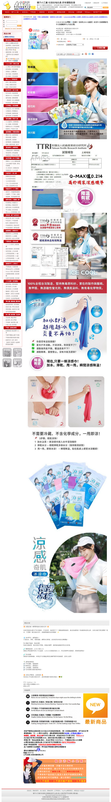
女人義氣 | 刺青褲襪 (12, 124)
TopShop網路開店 (67, 790)
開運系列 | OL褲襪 (11, 236)
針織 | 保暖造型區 (11, 85)
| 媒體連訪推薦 (60, 12)
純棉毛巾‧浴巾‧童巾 (12, 340)
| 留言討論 (70, 12)
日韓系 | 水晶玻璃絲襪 (12, 298)
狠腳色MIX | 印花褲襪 (12, 126)
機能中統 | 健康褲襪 (12, 135)
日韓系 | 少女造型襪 (12, 296)
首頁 (34, 17)
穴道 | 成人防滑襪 (11, 325)
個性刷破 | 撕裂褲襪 (12, 98)
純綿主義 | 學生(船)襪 (12, 307)
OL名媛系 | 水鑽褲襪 (12, 122)
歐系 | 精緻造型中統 (12, 223)
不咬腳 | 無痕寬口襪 (12, 322)
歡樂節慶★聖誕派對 (12, 260)
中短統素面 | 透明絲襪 (12, 227)
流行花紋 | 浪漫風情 (12, 74)
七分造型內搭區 (11, 181)
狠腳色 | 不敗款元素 (12, 129)
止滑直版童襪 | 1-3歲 (12, 253)
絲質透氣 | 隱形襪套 (12, 284)
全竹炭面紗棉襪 (11, 311)
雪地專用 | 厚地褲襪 (12, 153)
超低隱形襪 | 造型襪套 (12, 304)
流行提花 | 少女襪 (11, 286)
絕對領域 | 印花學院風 (12, 207)
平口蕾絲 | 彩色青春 (12, 210)
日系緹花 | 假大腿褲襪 (12, 108)
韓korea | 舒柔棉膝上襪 (13, 212)
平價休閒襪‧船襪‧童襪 (12, 337)
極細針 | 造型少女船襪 (12, 293)
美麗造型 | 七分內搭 (12, 170)
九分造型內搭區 (11, 179)
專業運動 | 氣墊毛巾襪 (12, 309)
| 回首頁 (6, 12)
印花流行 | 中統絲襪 (12, 220)
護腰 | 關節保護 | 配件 (12, 144)
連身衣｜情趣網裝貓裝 (13, 192)
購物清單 (96, 3)
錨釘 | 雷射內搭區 (11, 87)
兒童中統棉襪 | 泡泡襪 (12, 278)
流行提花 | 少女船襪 (12, 289)
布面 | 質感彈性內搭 (12, 186)
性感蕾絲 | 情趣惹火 (12, 202)
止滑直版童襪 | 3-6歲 (12, 256)
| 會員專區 (50, 12)
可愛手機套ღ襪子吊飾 (12, 335)
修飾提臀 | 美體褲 (11, 139)
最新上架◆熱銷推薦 (12, 43)
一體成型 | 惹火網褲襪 (12, 100)
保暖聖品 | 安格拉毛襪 (12, 155)
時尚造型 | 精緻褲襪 (12, 93)
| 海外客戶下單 (96, 12)
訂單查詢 (104, 3)
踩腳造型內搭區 (11, 176)
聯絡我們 (87, 3)
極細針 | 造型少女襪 (12, 291)
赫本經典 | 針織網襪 (12, 116)
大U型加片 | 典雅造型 (12, 168)
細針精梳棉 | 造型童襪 (12, 249)
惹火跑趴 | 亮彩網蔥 (12, 76)
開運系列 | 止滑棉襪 (12, 234)
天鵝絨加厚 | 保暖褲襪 (12, 150)
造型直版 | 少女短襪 (12, 251)
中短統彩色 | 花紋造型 (12, 225)
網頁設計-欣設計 (79, 790)
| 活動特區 (41, 12)
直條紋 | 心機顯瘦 (11, 71)
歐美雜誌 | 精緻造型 (12, 205)
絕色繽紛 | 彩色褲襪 (12, 69)
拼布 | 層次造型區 (11, 82)
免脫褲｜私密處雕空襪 (13, 196)
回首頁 (29, 790)
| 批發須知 (24, 12)
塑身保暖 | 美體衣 (11, 137)
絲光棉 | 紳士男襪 (11, 320)
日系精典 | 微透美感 (12, 113)
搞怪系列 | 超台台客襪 (12, 238)
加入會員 (13, 28)
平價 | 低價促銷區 (43, 17)
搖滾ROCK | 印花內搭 (12, 95)
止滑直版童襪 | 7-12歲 (12, 258)
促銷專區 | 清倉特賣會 (12, 45)
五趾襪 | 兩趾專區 (11, 317)
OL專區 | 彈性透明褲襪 (13, 67)
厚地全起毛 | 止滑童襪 (12, 269)
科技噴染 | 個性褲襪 (12, 102)
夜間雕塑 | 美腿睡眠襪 (12, 142)
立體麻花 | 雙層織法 (12, 111)
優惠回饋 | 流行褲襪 (12, 52)
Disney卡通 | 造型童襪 (12, 271)
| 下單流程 (32, 12)
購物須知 (7, 28)
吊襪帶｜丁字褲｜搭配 (13, 194)
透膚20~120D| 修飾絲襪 (13, 161)
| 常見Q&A (87, 12)
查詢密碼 (19, 28)
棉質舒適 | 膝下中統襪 (12, 218)
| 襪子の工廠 (14, 12)
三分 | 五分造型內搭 (12, 183)
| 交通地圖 (78, 12)
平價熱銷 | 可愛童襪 (12, 267)
